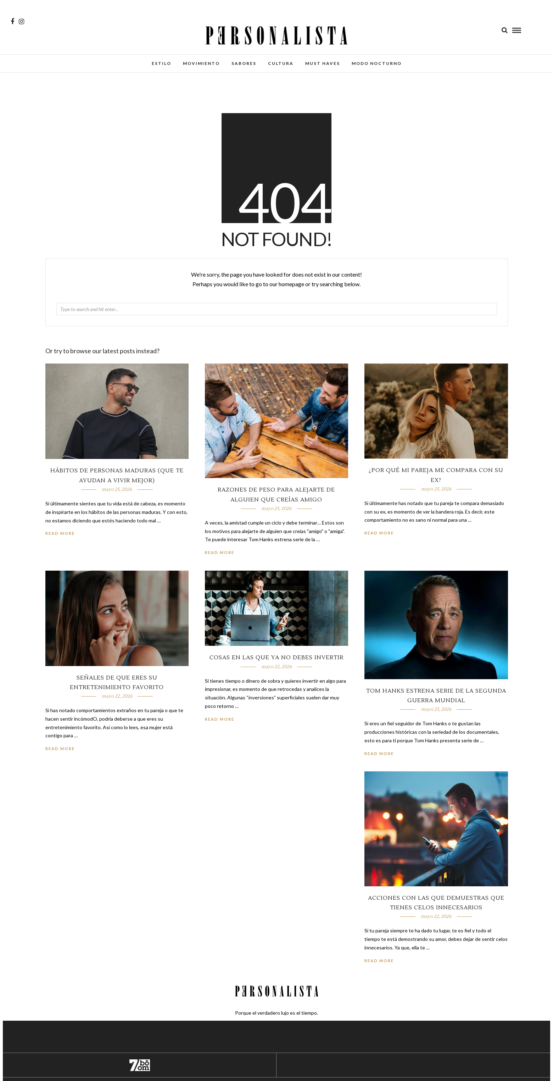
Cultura (281, 63)
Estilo (161, 63)
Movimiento (201, 63)
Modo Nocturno (377, 63)
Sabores (243, 63)
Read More (379, 533)
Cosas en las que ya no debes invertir (276, 657)
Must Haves (322, 63)
